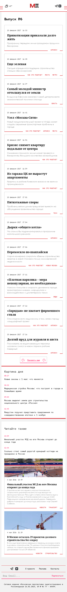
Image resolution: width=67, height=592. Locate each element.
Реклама (42, 568)
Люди (55, 297)
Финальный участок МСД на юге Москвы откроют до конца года (30, 440)
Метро (54, 75)
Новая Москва (51, 265)
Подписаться (57, 575)
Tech (55, 213)
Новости (43, 507)
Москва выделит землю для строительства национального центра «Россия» (26, 401)
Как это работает (35, 75)
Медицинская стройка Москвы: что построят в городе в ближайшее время (33, 389)
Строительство (51, 553)
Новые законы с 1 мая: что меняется (23, 379)
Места (47, 75)
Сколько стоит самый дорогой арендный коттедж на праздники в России (31, 452)
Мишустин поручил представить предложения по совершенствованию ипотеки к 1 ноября (28, 413)
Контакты (55, 568)
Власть (54, 103)
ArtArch (54, 50)
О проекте (30, 568)
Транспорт (53, 507)
